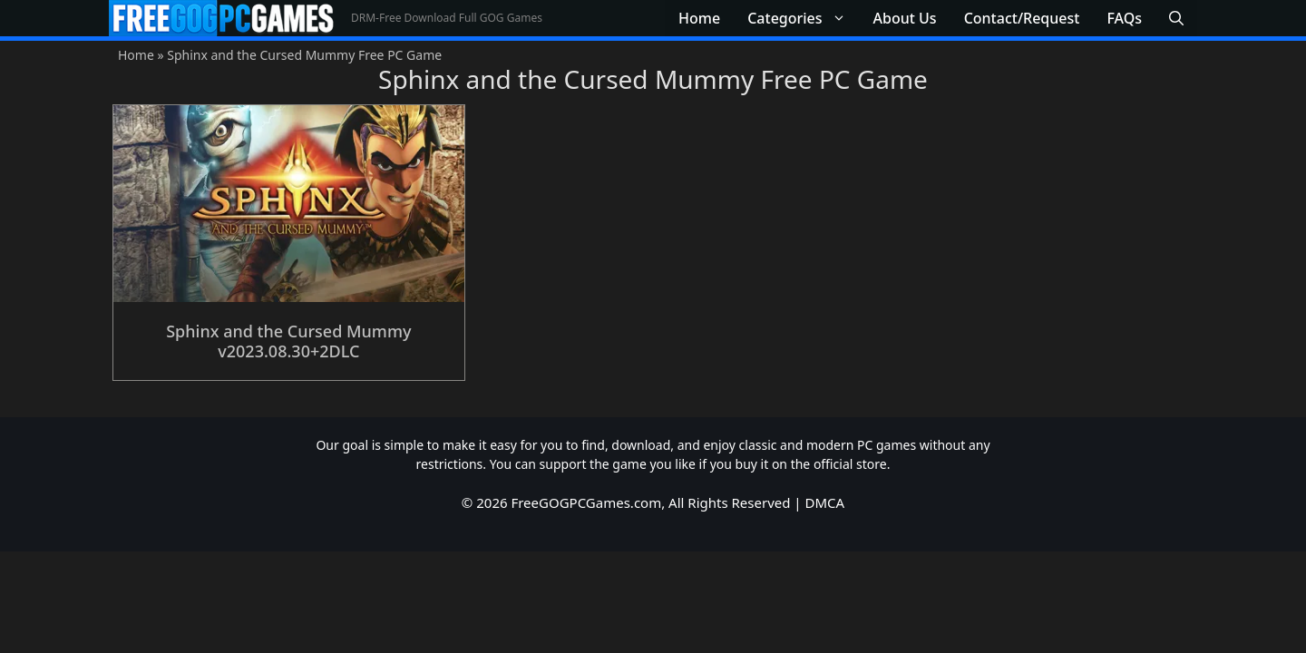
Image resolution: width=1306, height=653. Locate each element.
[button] (1176, 18)
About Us (905, 18)
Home (699, 18)
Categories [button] (803, 18)
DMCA (825, 502)
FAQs (1124, 18)
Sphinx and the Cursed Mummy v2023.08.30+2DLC (288, 341)
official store (850, 464)
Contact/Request (1022, 18)
